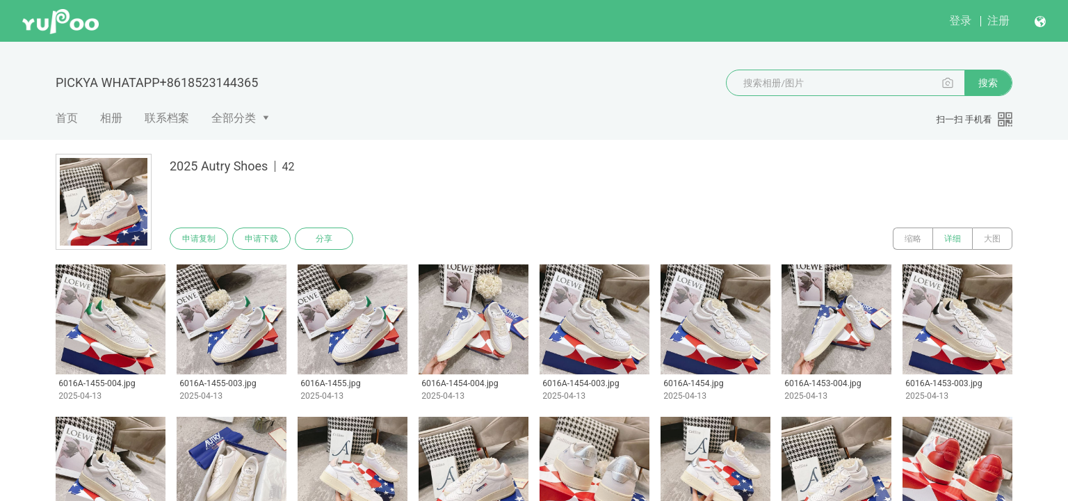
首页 (67, 118)
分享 (324, 239)
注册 (998, 20)
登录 (960, 20)
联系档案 (167, 118)
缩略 (913, 239)
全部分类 (233, 118)
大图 (992, 239)
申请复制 (199, 239)
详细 (952, 239)
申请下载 (261, 239)
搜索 (988, 82)
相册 (111, 118)
